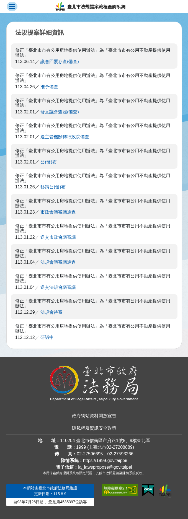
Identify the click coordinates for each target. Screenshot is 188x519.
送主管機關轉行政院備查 (64, 136)
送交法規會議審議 (58, 287)
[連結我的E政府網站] (148, 490)
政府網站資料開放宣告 (94, 415)
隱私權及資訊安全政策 (94, 428)
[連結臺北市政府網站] (165, 491)
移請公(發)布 (53, 187)
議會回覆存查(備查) (59, 61)
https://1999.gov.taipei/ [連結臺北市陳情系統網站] (105, 460)
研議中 (47, 337)
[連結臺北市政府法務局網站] (94, 383)
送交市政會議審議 (58, 237)
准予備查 (49, 86)
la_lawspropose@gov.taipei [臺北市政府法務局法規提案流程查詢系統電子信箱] (105, 467)
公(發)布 (48, 162)
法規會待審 (51, 312)
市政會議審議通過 (58, 212)
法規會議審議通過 (58, 262)
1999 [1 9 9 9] (81, 447)
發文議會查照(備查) (59, 112)
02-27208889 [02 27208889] (119, 447)
